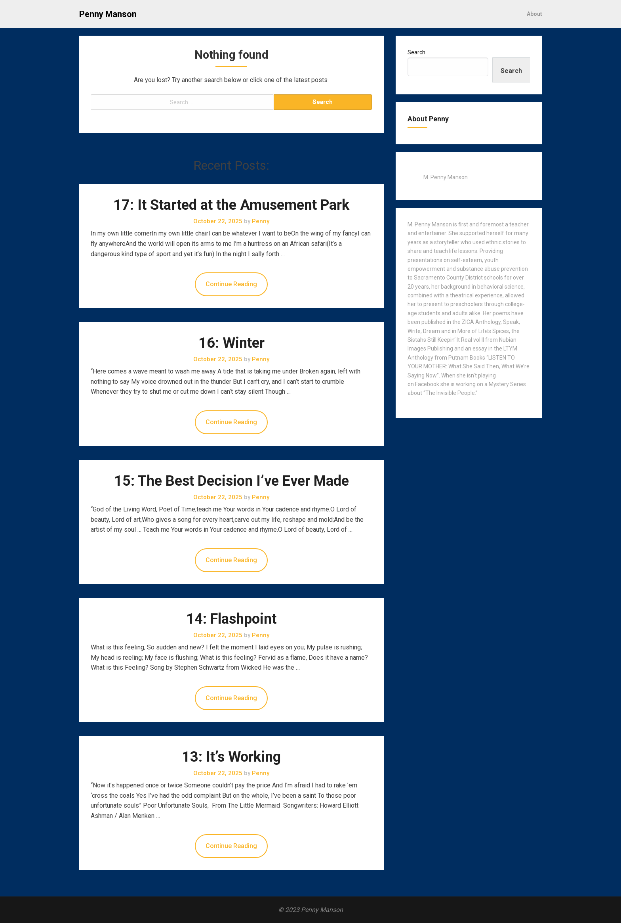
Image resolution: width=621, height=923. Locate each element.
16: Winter (231, 343)
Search (416, 52)
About (534, 14)
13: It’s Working (231, 757)
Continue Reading (231, 284)
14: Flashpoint (231, 619)
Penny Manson (108, 14)
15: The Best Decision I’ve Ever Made (231, 481)
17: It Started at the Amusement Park (231, 205)
